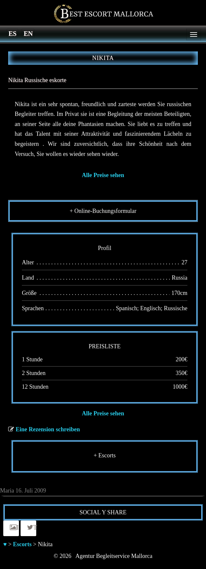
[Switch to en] (28, 33)
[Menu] (193, 34)
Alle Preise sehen (103, 175)
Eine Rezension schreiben (48, 429)
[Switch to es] (12, 33)
